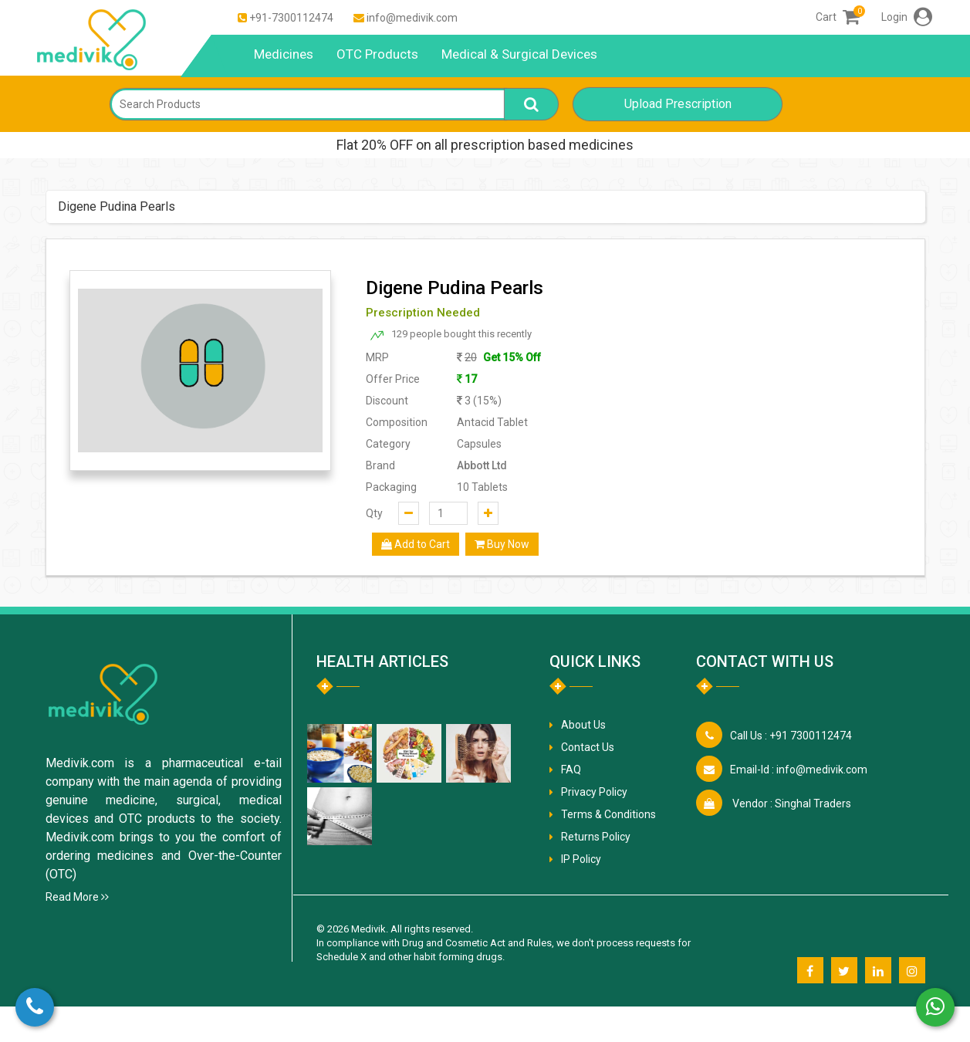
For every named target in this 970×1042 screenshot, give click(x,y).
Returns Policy (595, 837)
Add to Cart (415, 544)
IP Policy (581, 859)
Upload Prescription (678, 103)
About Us (583, 725)
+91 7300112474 (791, 735)
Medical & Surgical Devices (519, 54)
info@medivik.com (412, 18)
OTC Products (377, 54)
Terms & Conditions (608, 814)
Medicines (283, 54)
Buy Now (502, 544)
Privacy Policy (594, 792)
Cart (838, 17)
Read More (77, 897)
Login (906, 17)
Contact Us (587, 747)
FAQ (571, 769)
